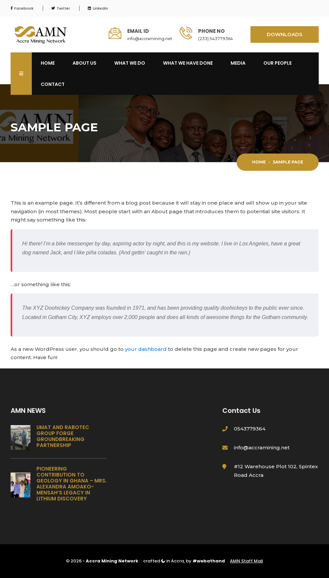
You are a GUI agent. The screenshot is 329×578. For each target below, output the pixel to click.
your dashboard (146, 349)
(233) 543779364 (215, 38)
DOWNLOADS (284, 34)
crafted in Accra (163, 561)
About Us (84, 63)
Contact (53, 84)
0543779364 (249, 428)
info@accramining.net (149, 38)
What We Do (129, 63)
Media (238, 63)
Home (48, 63)
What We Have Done (188, 63)
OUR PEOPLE (277, 63)
